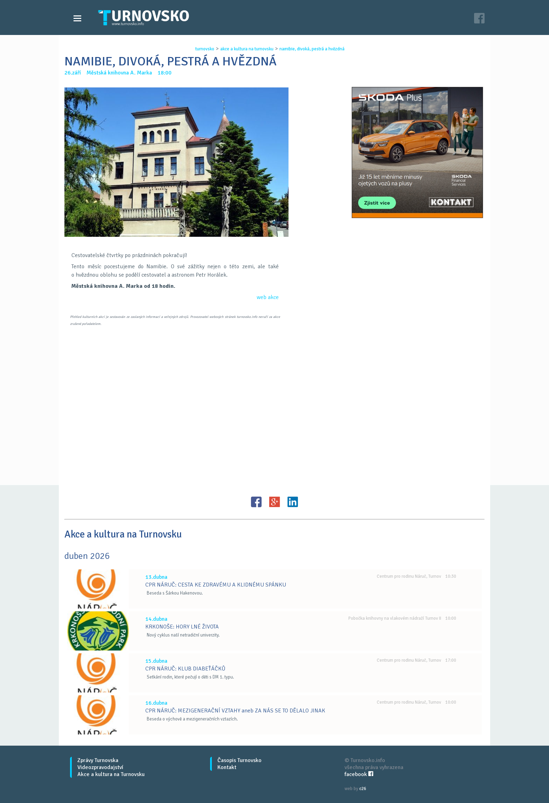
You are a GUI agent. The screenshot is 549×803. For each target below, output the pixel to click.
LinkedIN (292, 501)
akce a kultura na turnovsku (246, 49)
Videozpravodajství (100, 767)
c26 (362, 788)
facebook (359, 774)
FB (256, 501)
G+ (274, 501)
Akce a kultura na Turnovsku (111, 774)
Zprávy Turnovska (97, 760)
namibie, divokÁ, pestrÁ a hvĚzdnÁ (312, 49)
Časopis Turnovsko (239, 760)
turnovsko (204, 49)
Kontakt (226, 767)
